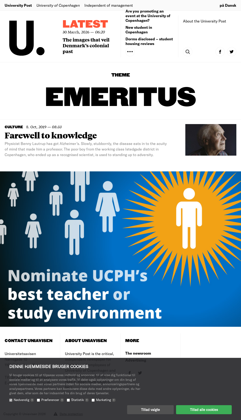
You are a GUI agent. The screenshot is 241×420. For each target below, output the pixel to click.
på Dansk (228, 5)
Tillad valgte (150, 409)
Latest (85, 24)
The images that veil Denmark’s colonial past (86, 45)
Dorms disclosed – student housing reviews (149, 41)
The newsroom (138, 353)
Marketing (106, 400)
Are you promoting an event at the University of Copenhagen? (147, 15)
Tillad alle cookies (204, 409)
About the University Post (204, 21)
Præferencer (52, 400)
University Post (18, 5)
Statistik (80, 400)
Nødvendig (24, 400)
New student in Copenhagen (138, 29)
